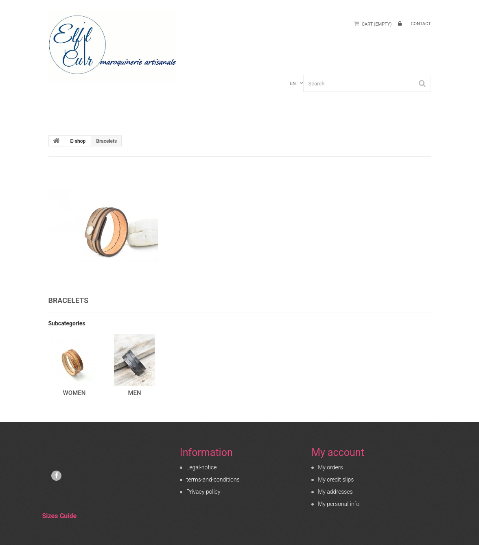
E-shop (77, 141)
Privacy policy (203, 491)
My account (337, 452)
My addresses (335, 491)
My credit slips (336, 479)
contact (421, 23)
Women (74, 393)
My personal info (338, 504)
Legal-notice (201, 467)
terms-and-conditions (213, 479)
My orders (330, 467)
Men (134, 393)
